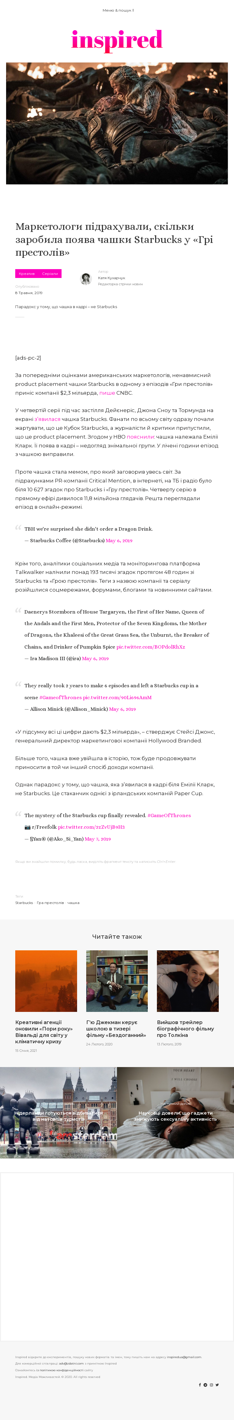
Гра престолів (50, 902)
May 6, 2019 (119, 540)
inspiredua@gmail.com (184, 1357)
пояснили (140, 437)
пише (107, 393)
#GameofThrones (60, 697)
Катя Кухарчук (111, 278)
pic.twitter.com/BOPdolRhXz (150, 647)
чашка (74, 902)
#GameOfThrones (169, 815)
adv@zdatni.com (71, 1363)
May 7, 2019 (98, 839)
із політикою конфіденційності (59, 1370)
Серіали (50, 273)
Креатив (27, 273)
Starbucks (24, 902)
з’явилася (47, 419)
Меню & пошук (118, 10)
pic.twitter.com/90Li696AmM (117, 697)
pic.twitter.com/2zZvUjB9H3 (91, 827)
